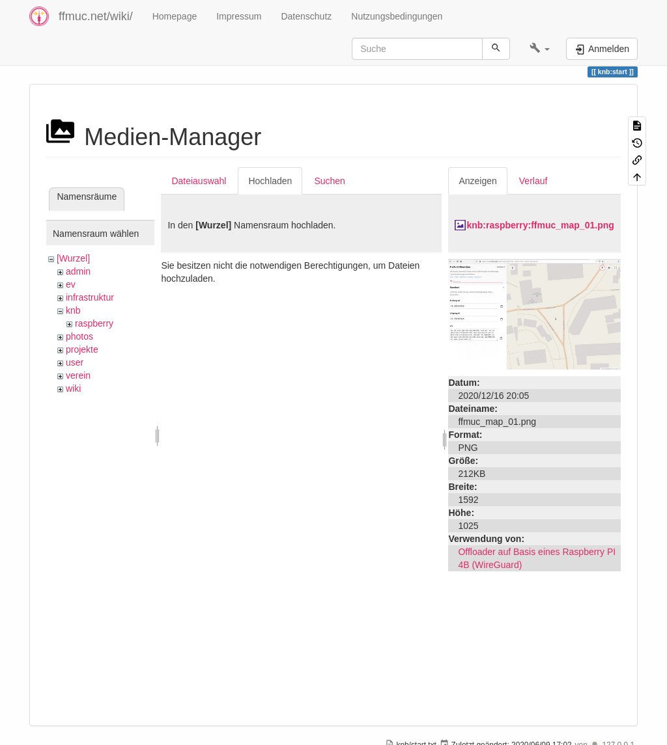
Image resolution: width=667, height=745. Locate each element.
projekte (82, 349)
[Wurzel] (73, 258)
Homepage (174, 16)
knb (73, 310)
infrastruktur (90, 297)
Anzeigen (477, 181)
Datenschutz (306, 16)
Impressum (238, 16)
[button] (540, 49)
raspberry (94, 323)
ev (71, 284)
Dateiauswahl (198, 181)
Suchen (329, 181)
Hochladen (270, 181)
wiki (73, 388)
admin (78, 271)
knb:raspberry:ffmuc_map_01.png (540, 225)
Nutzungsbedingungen (396, 16)
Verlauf (533, 181)
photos (79, 336)
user (74, 362)
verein (78, 375)
